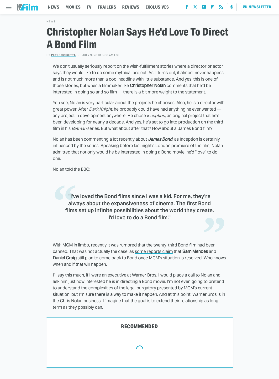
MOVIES (72, 7)
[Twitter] (195, 8)
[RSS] (221, 8)
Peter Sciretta (63, 55)
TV (89, 7)
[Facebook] (186, 8)
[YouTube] (203, 8)
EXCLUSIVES (157, 7)
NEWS (53, 7)
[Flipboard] (212, 8)
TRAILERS (107, 7)
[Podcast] (232, 7)
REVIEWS (130, 7)
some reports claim (154, 251)
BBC (85, 169)
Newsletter (256, 7)
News (51, 21)
